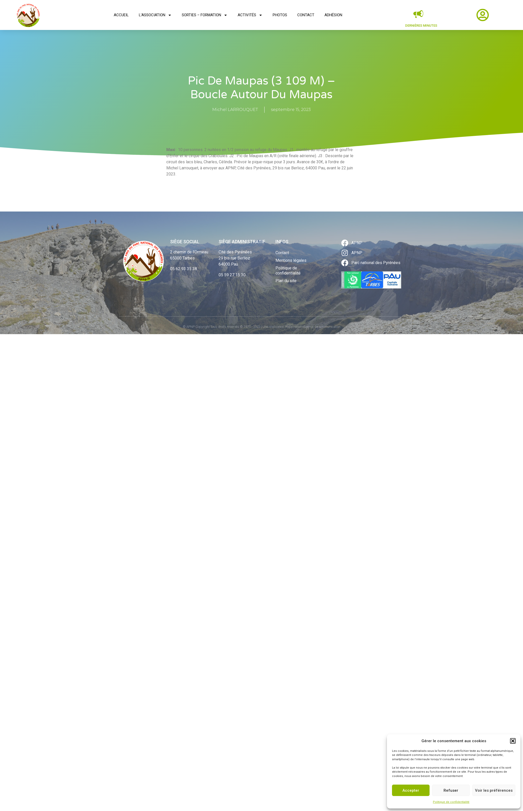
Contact (305, 15)
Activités (250, 15)
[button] (512, 740)
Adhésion (333, 15)
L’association (155, 15)
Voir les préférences (494, 790)
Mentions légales (290, 260)
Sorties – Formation (204, 15)
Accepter (410, 790)
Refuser (451, 790)
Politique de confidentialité (451, 802)
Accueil (121, 15)
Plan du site (286, 280)
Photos (280, 15)
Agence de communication (321, 327)
